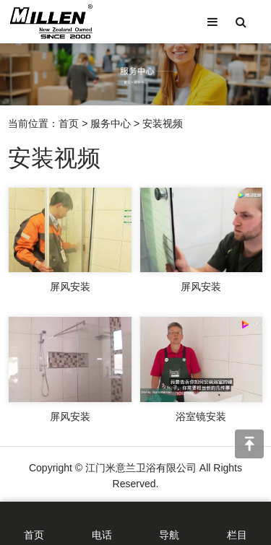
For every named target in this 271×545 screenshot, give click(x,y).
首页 (69, 126)
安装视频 (162, 126)
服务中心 (110, 126)
